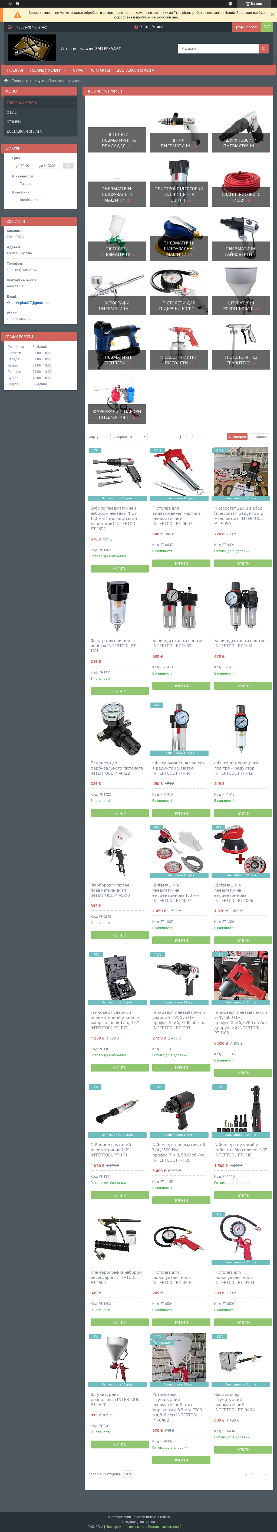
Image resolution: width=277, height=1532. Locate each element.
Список (262, 437)
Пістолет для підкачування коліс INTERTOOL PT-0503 (234, 1277)
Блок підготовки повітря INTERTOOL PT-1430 (177, 643)
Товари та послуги (28, 81)
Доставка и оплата (135, 70)
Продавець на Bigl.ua (138, 1522)
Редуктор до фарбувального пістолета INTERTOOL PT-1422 (117, 767)
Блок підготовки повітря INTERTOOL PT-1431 (239, 643)
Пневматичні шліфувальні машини (117, 194)
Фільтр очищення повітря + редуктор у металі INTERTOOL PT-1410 (178, 767)
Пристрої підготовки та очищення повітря (178, 194)
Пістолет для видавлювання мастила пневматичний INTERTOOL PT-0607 (176, 515)
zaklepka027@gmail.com (31, 303)
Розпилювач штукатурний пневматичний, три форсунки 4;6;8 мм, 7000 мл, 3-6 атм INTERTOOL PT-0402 (177, 1406)
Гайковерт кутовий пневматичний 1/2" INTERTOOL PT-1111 (111, 1149)
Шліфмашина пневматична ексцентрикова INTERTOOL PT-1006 (233, 892)
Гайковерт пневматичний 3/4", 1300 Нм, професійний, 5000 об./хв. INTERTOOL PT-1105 (178, 1152)
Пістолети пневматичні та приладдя (117, 140)
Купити (119, 569)
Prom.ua (164, 1517)
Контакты (100, 70)
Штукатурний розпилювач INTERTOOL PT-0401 (115, 1399)
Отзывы (14, 122)
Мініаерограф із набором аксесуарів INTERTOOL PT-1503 (116, 1277)
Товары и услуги (45, 70)
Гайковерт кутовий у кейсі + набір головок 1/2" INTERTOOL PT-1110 (241, 1149)
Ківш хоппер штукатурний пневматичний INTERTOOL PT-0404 (234, 1401)
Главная (15, 70)
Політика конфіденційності (168, 1527)
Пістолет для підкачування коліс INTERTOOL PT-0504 (172, 1277)
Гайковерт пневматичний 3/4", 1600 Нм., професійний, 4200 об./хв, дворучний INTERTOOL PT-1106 (241, 1022)
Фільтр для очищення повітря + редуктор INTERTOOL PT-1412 (236, 767)
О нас (78, 70)
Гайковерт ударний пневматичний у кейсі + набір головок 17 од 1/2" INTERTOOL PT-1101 (115, 1019)
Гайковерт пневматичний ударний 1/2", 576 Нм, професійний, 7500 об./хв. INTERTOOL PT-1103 (178, 1019)
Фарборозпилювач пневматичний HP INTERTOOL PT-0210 (110, 890)
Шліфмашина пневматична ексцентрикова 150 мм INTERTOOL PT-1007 (176, 892)
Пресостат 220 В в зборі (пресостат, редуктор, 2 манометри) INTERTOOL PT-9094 (238, 515)
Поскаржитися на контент (126, 1527)
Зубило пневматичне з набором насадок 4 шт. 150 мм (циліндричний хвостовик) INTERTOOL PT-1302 (114, 518)
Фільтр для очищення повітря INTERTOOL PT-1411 (114, 645)
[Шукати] (264, 48)
